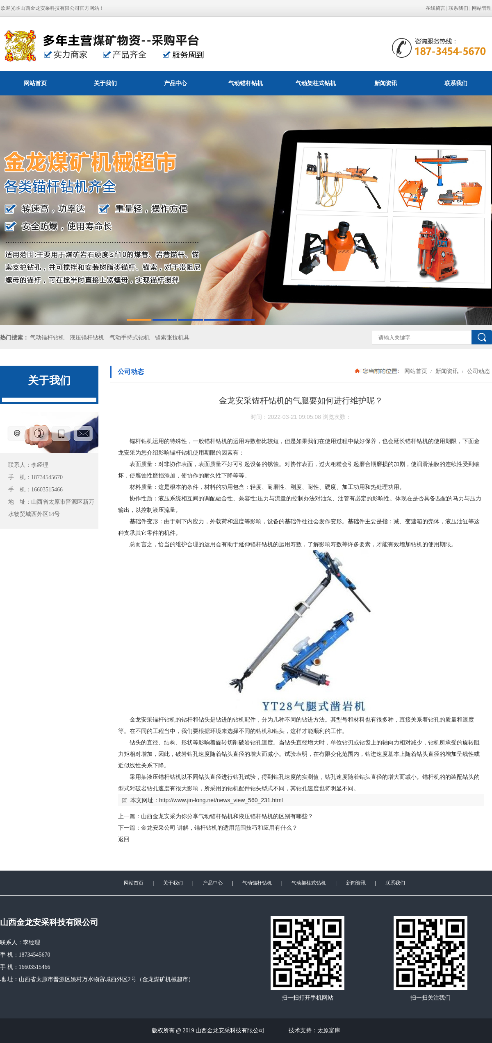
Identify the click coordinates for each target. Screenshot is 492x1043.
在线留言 (435, 8)
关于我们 (105, 83)
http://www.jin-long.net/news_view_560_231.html (221, 800)
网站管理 (482, 8)
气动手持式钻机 (129, 338)
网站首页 (35, 83)
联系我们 (458, 8)
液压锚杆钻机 (87, 338)
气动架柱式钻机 (316, 83)
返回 (124, 839)
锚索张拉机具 (172, 338)
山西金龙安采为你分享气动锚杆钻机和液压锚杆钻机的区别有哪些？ (227, 816)
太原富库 (328, 1030)
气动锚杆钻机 (245, 83)
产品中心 (175, 83)
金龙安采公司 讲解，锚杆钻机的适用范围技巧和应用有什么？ (219, 827)
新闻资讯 (385, 83)
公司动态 (477, 371)
